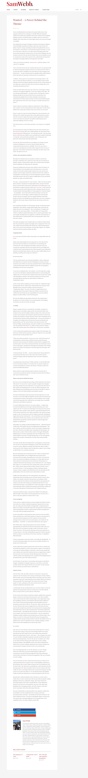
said (26, 660)
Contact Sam (45, 9)
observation (26, 327)
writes (14, 238)
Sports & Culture (34, 9)
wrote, (35, 62)
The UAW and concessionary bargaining (43, 750)
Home (8, 9)
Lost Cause (39, 187)
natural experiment (18, 133)
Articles (15, 9)
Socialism (23, 9)
